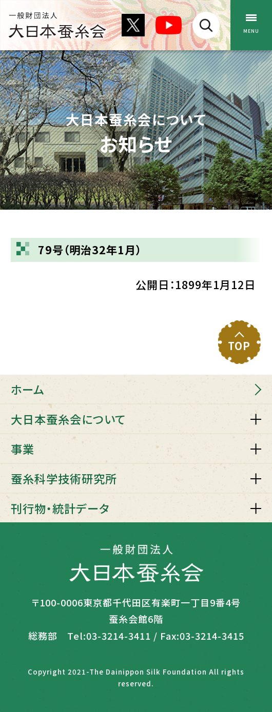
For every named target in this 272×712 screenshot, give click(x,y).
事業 (22, 448)
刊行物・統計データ (60, 508)
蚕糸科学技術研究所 (64, 478)
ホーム (28, 389)
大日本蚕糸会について (68, 419)
